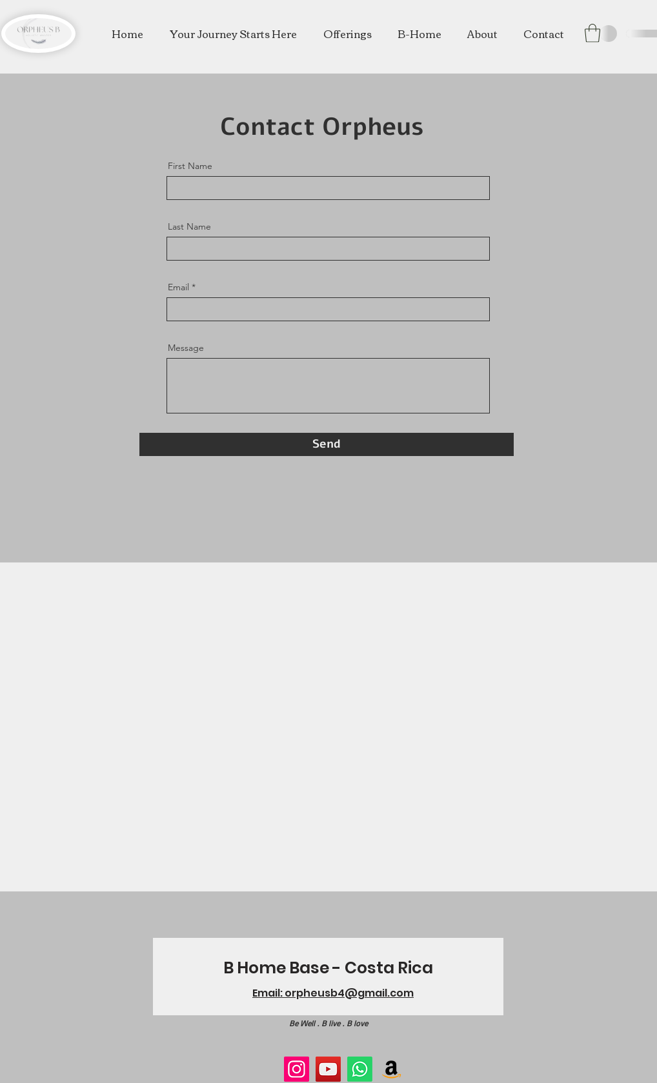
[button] (347, 33)
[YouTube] (328, 1069)
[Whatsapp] (359, 1069)
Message (186, 347)
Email (178, 287)
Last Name (189, 226)
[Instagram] (296, 1069)
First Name (190, 165)
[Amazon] (391, 1069)
